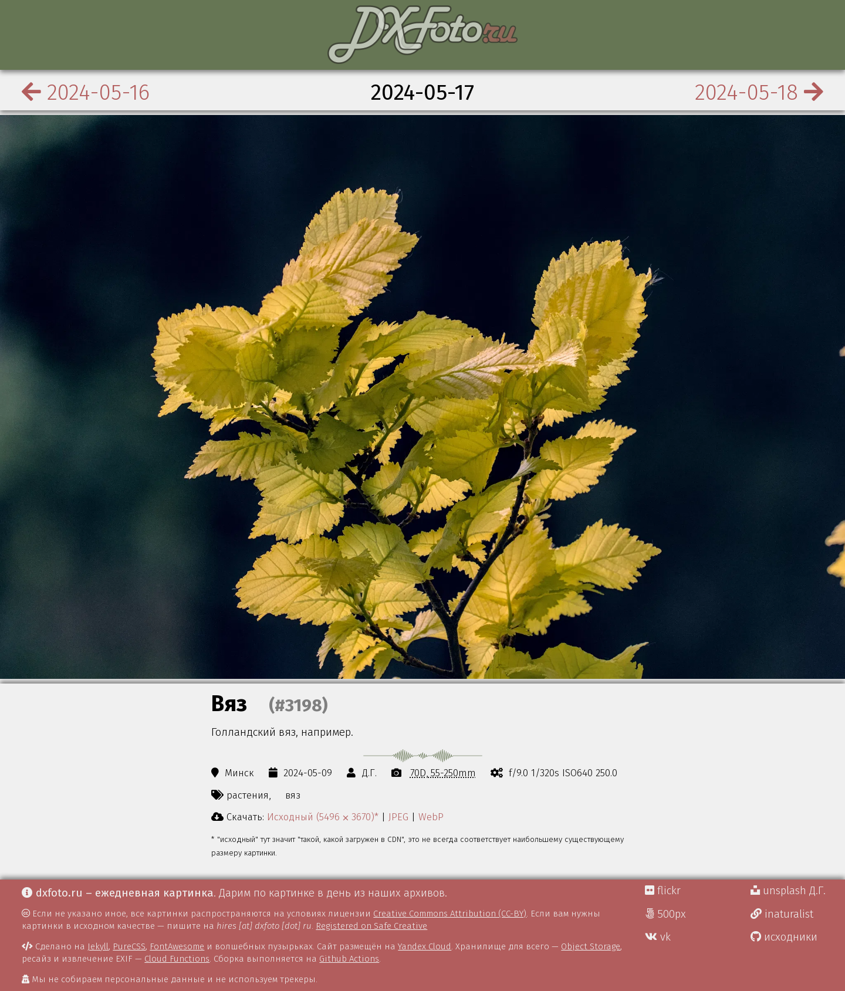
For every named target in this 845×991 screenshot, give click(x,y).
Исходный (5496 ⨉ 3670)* (322, 817)
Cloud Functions (176, 958)
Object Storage (590, 946)
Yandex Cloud (424, 946)
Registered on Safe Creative (371, 926)
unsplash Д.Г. (788, 890)
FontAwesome (177, 946)
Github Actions (349, 958)
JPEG (398, 817)
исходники (784, 937)
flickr (663, 890)
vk (658, 937)
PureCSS (129, 946)
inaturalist (782, 914)
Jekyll (98, 946)
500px (665, 914)
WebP (431, 817)
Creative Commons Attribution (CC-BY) (449, 913)
